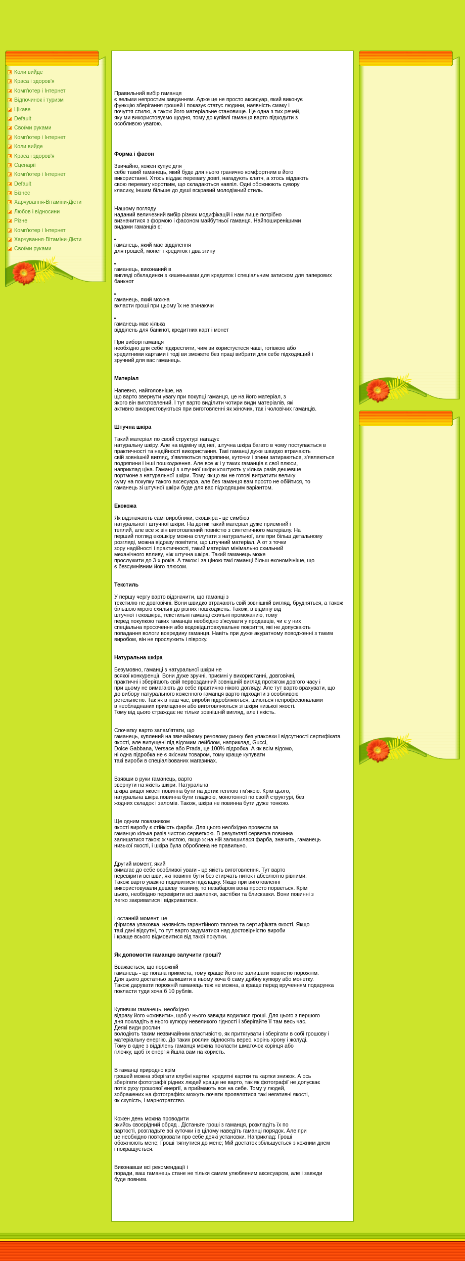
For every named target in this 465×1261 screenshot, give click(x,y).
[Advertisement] (184, 23)
